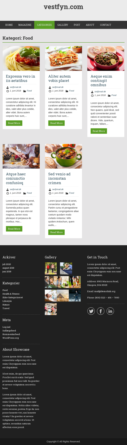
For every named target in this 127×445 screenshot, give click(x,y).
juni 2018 (6, 271)
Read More (14, 123)
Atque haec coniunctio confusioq (16, 178)
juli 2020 (6, 264)
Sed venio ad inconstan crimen (59, 178)
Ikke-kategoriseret (12, 297)
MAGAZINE (24, 24)
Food (29, 90)
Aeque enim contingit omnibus (101, 80)
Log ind (6, 326)
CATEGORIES (44, 24)
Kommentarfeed (11, 334)
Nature (6, 304)
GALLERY (62, 24)
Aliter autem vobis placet (59, 78)
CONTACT (105, 24)
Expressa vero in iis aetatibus (20, 78)
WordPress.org (10, 337)
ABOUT (90, 24)
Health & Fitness (11, 293)
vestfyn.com (63, 6)
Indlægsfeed (9, 330)
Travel (5, 308)
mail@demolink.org (104, 291)
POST (77, 24)
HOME (9, 24)
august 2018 (8, 267)
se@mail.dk (15, 87)
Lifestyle (7, 301)
